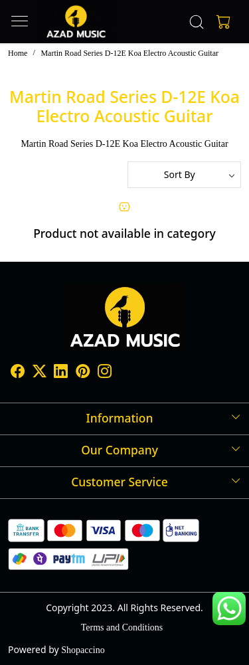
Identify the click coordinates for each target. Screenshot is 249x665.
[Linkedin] (60, 373)
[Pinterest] (82, 373)
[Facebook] (17, 373)
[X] (39, 373)
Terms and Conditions (122, 627)
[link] (196, 22)
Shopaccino (82, 650)
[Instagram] (104, 373)
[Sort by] (184, 174)
